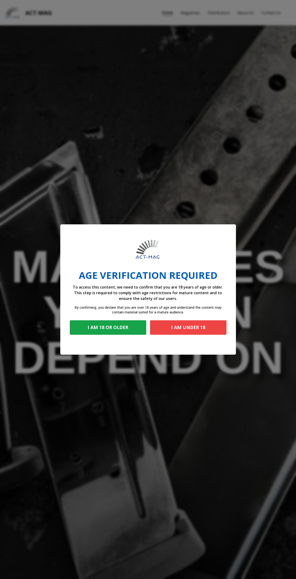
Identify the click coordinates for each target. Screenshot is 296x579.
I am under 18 (188, 327)
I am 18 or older (108, 327)
